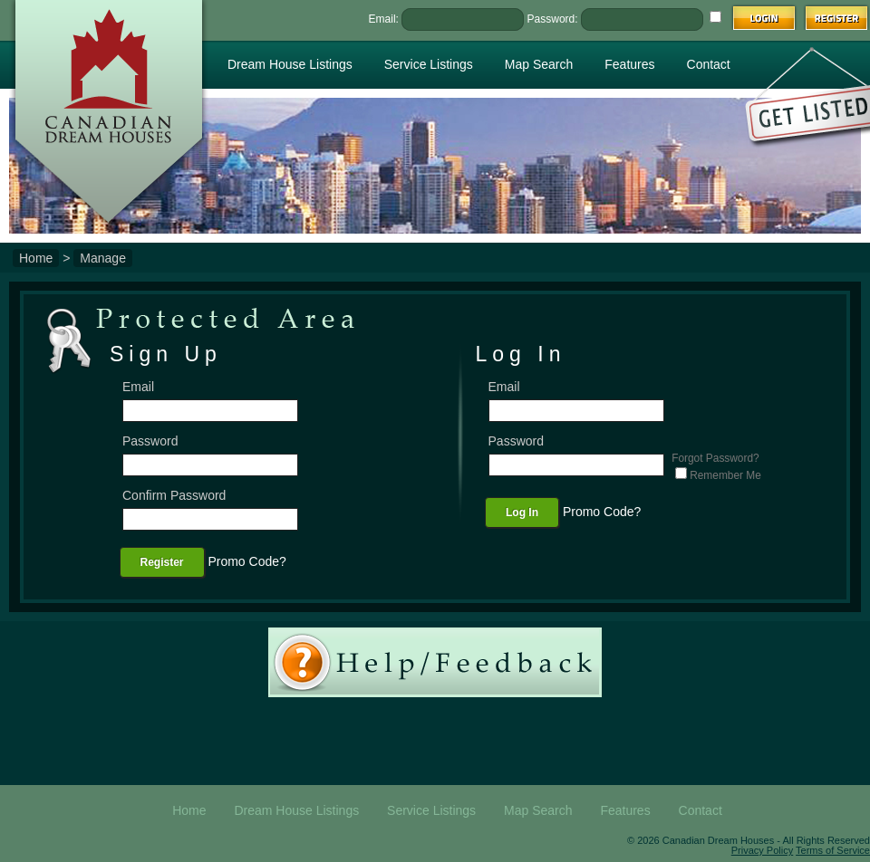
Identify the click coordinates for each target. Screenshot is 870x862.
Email (138, 386)
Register (162, 562)
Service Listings (428, 64)
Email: (384, 19)
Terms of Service (833, 850)
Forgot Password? (715, 459)
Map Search (539, 64)
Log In (522, 512)
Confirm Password (174, 495)
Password (150, 441)
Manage (103, 258)
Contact (708, 64)
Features (629, 64)
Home (36, 258)
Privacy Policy (762, 850)
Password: (552, 19)
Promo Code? (246, 561)
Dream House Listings (290, 64)
